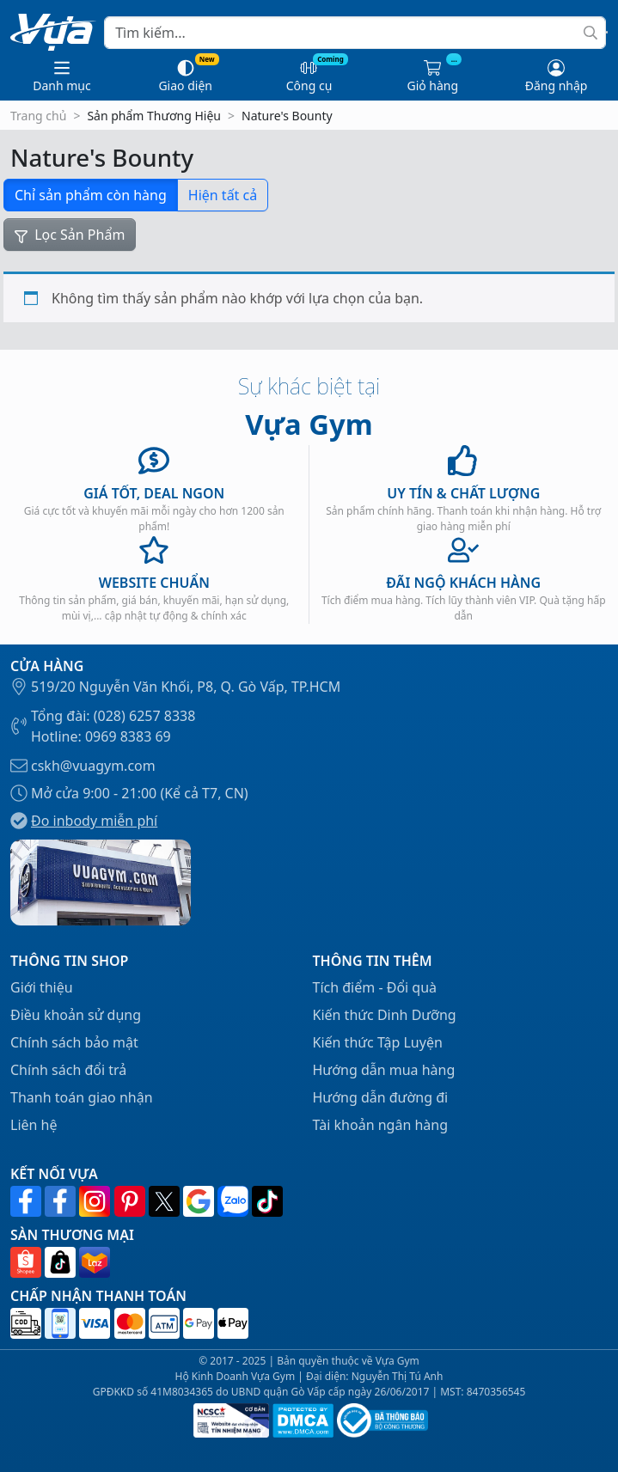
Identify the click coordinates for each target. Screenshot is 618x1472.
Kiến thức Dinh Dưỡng (384, 1014)
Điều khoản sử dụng (75, 1014)
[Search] (355, 32)
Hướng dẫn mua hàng (384, 1069)
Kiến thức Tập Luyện (378, 1042)
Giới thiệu (41, 987)
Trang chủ (38, 115)
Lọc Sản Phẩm (70, 234)
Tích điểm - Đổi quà (375, 987)
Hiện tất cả (222, 195)
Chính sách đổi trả (68, 1069)
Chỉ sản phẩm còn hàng (91, 195)
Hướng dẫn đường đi (381, 1097)
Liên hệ (34, 1124)
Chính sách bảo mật (74, 1042)
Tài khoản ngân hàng (381, 1124)
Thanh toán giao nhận (81, 1097)
